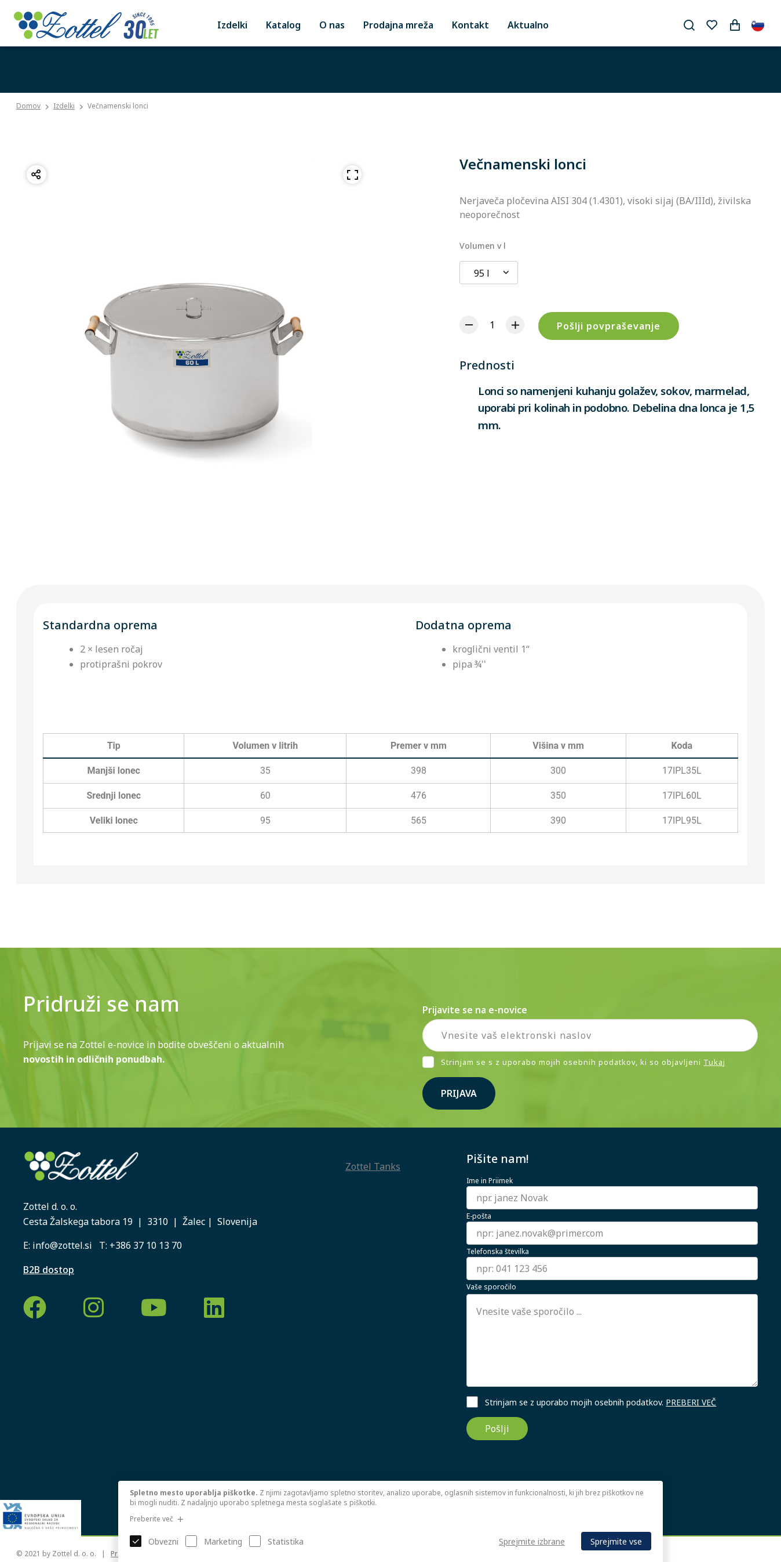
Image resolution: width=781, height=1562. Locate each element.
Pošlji (497, 1428)
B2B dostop (48, 1269)
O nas (332, 25)
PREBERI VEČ (691, 1402)
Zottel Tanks (372, 1166)
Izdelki (232, 25)
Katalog (283, 25)
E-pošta (478, 1216)
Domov (28, 106)
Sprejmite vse (616, 1541)
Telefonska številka (497, 1251)
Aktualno (528, 25)
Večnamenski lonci (117, 106)
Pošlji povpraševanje (608, 326)
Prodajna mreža (398, 25)
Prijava (459, 1093)
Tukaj (714, 1062)
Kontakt (470, 25)
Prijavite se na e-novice (474, 1009)
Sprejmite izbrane (532, 1541)
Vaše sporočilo (491, 1287)
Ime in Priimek (489, 1181)
